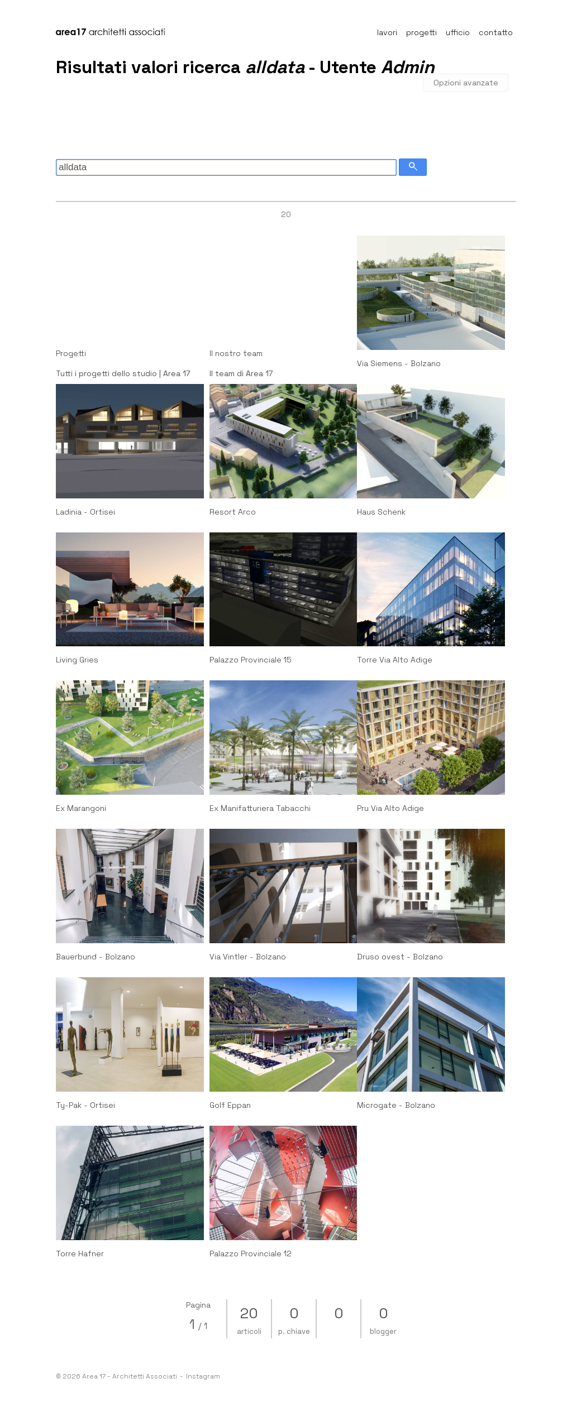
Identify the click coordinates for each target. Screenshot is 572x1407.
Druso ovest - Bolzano (400, 957)
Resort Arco (232, 512)
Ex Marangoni (81, 808)
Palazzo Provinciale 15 (250, 660)
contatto (496, 32)
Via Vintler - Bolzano (247, 957)
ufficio (458, 32)
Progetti (71, 353)
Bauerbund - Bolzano (95, 957)
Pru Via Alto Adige (390, 808)
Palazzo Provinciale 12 (250, 1253)
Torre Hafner (80, 1253)
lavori (387, 32)
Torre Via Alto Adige (394, 660)
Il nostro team (236, 353)
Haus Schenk (381, 512)
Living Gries (77, 660)
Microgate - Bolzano (396, 1105)
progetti (421, 32)
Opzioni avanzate (465, 83)
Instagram (203, 1376)
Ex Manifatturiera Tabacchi (260, 808)
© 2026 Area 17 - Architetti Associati (119, 1376)
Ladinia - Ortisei (85, 512)
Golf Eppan (230, 1105)
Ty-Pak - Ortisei (85, 1105)
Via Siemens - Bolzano (399, 363)
